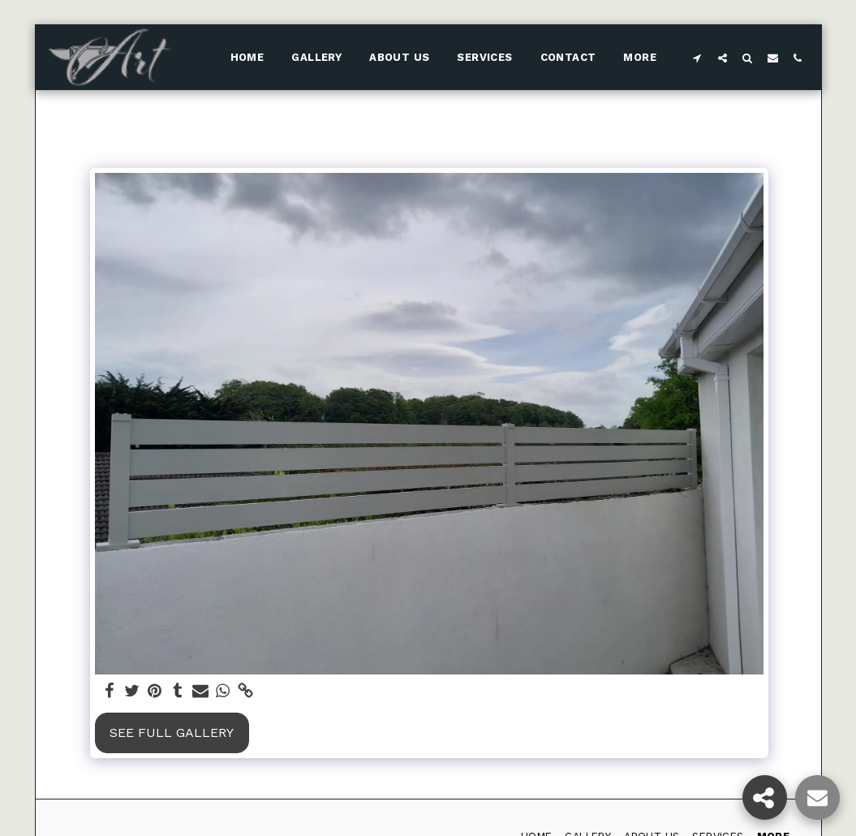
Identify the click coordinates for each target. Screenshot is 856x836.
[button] (697, 57)
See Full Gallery (172, 732)
